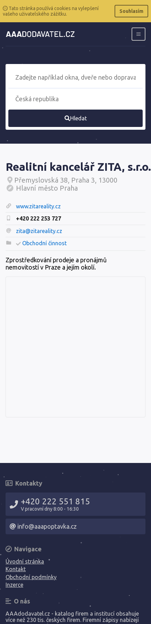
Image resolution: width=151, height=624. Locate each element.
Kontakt (16, 569)
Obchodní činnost (44, 243)
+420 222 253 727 (38, 218)
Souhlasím (131, 11)
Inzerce (14, 585)
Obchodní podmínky (31, 577)
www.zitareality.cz (38, 206)
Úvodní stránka (25, 561)
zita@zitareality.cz (39, 231)
